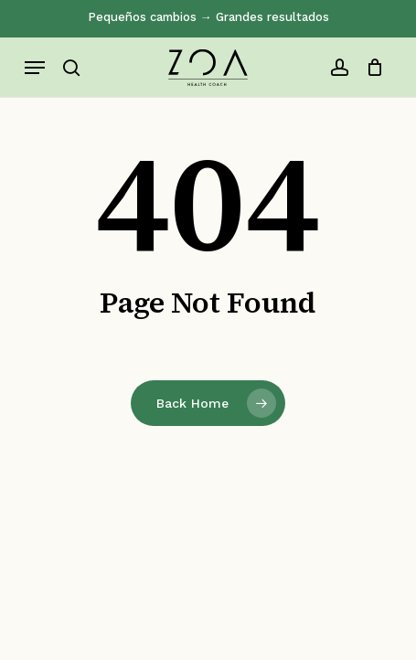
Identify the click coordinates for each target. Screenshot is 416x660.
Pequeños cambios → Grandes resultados (208, 17)
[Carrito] (370, 67)
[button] (35, 68)
